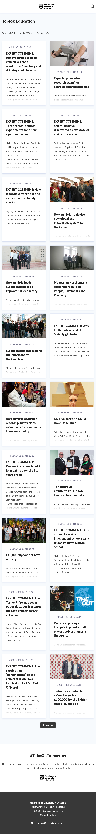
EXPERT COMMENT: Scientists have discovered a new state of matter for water (71, 128)
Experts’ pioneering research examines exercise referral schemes (71, 82)
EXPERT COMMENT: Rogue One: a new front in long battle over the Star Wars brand (24, 468)
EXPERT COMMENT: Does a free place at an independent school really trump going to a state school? (72, 538)
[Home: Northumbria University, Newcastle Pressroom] (47, 6)
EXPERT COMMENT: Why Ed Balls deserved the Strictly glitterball (71, 330)
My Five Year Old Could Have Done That (70, 421)
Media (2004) (26, 33)
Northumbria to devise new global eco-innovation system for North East (69, 221)
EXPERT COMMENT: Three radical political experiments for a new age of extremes (21, 128)
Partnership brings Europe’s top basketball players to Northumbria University (70, 629)
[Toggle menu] (4, 6)
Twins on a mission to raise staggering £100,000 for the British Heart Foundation (70, 697)
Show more (48, 725)
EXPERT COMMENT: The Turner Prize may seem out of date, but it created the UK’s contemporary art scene (24, 606)
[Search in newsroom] (92, 6)
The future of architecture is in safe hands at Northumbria (69, 491)
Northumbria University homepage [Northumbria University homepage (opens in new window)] (48, 823)
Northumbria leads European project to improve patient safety (22, 287)
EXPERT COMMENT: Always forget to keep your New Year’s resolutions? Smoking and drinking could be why (23, 62)
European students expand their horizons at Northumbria (24, 355)
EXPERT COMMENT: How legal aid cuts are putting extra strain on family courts (23, 196)
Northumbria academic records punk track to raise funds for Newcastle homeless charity (23, 425)
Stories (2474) (9, 33)
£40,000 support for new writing (23, 557)
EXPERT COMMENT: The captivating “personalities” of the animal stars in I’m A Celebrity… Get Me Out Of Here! (23, 676)
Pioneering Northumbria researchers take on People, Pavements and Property (70, 289)
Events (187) (42, 33)
